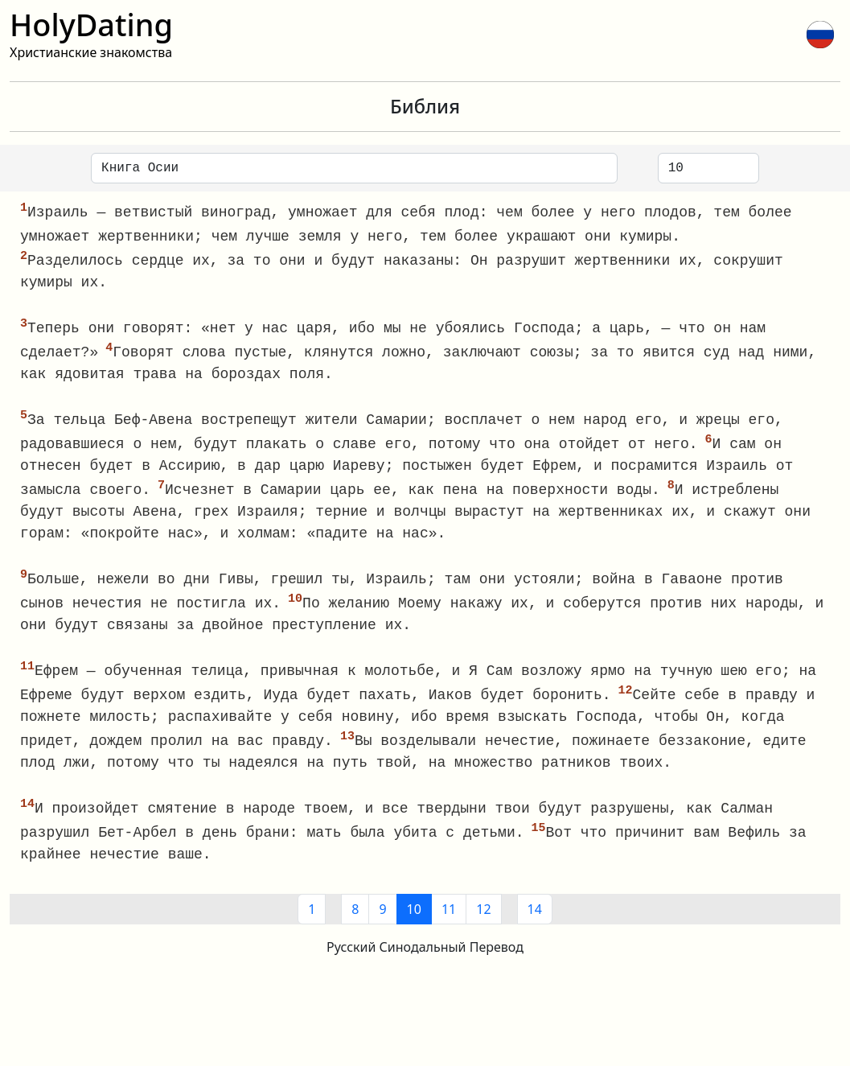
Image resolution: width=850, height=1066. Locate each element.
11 (448, 921)
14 (535, 921)
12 (483, 921)
